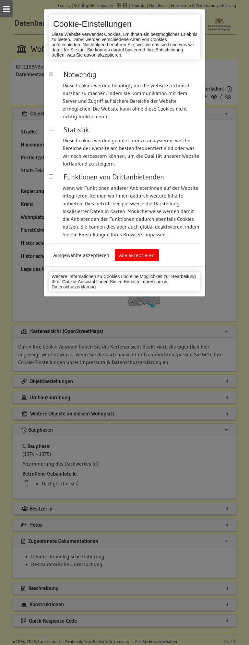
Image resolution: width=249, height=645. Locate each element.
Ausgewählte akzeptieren (81, 255)
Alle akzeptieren (137, 255)
